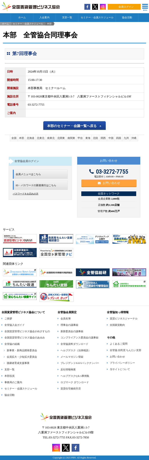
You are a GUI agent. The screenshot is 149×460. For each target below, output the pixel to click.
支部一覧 (67, 17)
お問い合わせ (109, 183)
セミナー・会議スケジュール (97, 17)
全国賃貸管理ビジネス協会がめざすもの (27, 331)
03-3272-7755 (108, 172)
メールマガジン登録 (72, 357)
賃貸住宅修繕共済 (71, 388)
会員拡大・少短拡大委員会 (22, 357)
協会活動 (127, 17)
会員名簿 (66, 318)
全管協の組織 (12, 344)
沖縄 (133, 138)
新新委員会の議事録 (72, 331)
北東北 (40, 138)
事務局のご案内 (13, 382)
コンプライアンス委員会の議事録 (79, 337)
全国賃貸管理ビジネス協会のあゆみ (24, 337)
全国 (13, 138)
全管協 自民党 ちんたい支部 (125, 350)
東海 (87, 138)
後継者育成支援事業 (18, 363)
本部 (21, 138)
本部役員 (9, 376)
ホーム (22, 17)
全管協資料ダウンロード (74, 344)
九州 (126, 138)
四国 (118, 138)
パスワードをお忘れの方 (25, 193)
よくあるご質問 (118, 344)
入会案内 (44, 17)
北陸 (95, 138)
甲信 (80, 138)
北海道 (30, 138)
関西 (103, 138)
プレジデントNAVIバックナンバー (80, 363)
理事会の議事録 (69, 325)
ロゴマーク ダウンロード (75, 382)
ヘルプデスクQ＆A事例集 (75, 376)
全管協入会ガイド (14, 325)
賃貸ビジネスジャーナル (124, 318)
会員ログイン (126, 6)
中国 (110, 138)
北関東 (61, 138)
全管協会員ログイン (27, 161)
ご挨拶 (8, 318)
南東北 (51, 138)
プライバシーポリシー (122, 363)
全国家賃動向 (117, 325)
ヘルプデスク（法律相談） (76, 350)
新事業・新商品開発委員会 (22, 350)
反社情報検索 (68, 369)
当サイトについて (120, 369)
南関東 (71, 138)
